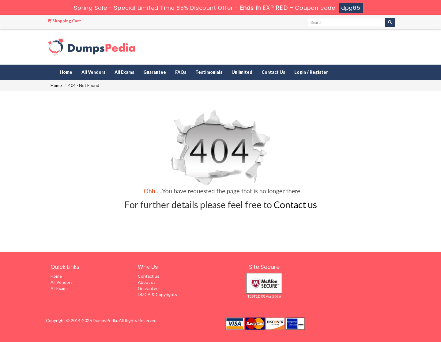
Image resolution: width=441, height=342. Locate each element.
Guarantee (154, 72)
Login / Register (311, 72)
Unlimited (242, 72)
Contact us (295, 204)
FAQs (180, 72)
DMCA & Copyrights (157, 294)
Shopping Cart (64, 20)
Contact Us (273, 72)
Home (66, 72)
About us (147, 282)
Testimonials (208, 72)
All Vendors (93, 72)
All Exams (124, 72)
